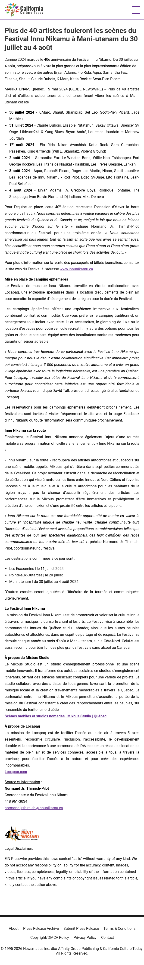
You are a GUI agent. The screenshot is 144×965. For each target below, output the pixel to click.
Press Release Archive (41, 928)
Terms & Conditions (119, 928)
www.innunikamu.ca (76, 269)
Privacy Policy (85, 937)
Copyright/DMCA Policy (49, 937)
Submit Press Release (81, 928)
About (14, 928)
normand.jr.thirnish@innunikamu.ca (34, 808)
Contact (107, 937)
